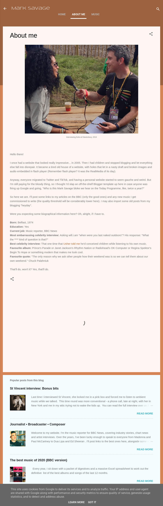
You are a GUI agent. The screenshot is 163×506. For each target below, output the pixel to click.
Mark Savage (30, 8)
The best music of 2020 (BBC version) (38, 460)
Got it (92, 502)
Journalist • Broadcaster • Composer (37, 424)
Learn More (76, 502)
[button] (151, 34)
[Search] (158, 9)
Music (95, 14)
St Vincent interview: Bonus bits (34, 388)
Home (62, 14)
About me (78, 14)
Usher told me (71, 243)
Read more (145, 413)
